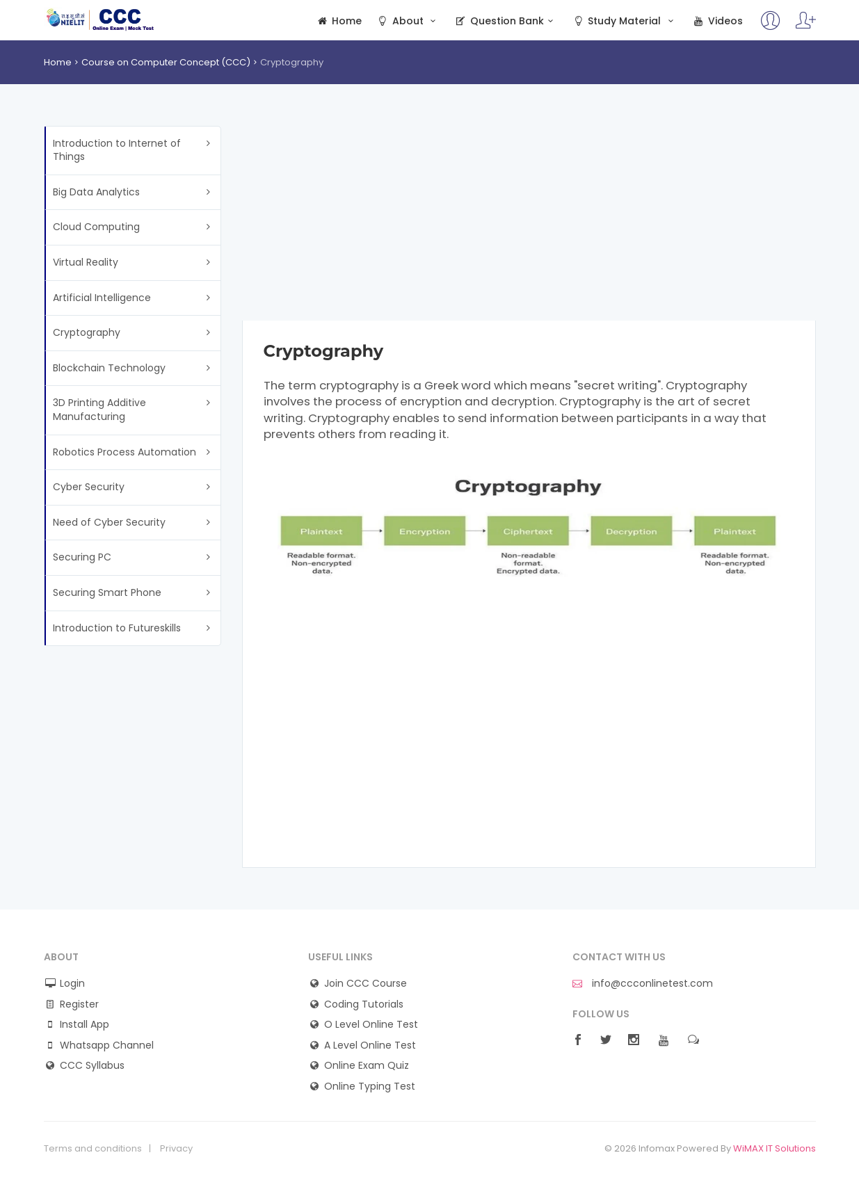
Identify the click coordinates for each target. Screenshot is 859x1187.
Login (72, 983)
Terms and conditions (93, 1148)
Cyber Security (89, 487)
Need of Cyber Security (109, 522)
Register (79, 1004)
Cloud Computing (96, 227)
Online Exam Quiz (366, 1065)
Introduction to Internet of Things (117, 150)
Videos (717, 21)
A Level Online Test (370, 1045)
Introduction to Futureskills (117, 628)
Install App (84, 1024)
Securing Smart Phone (107, 592)
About (408, 21)
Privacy (176, 1148)
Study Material (624, 21)
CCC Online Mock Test (100, 19)
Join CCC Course (365, 983)
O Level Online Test (371, 1024)
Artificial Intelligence (102, 298)
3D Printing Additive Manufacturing (99, 409)
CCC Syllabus (92, 1065)
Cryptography (86, 332)
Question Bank (506, 21)
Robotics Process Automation (124, 452)
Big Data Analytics (96, 192)
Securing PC (82, 557)
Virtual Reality (85, 262)
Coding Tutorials (363, 1004)
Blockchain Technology (109, 368)
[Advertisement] (529, 223)
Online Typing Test (369, 1086)
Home (339, 21)
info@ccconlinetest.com (642, 983)
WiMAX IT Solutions (774, 1148)
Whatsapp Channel (107, 1045)
